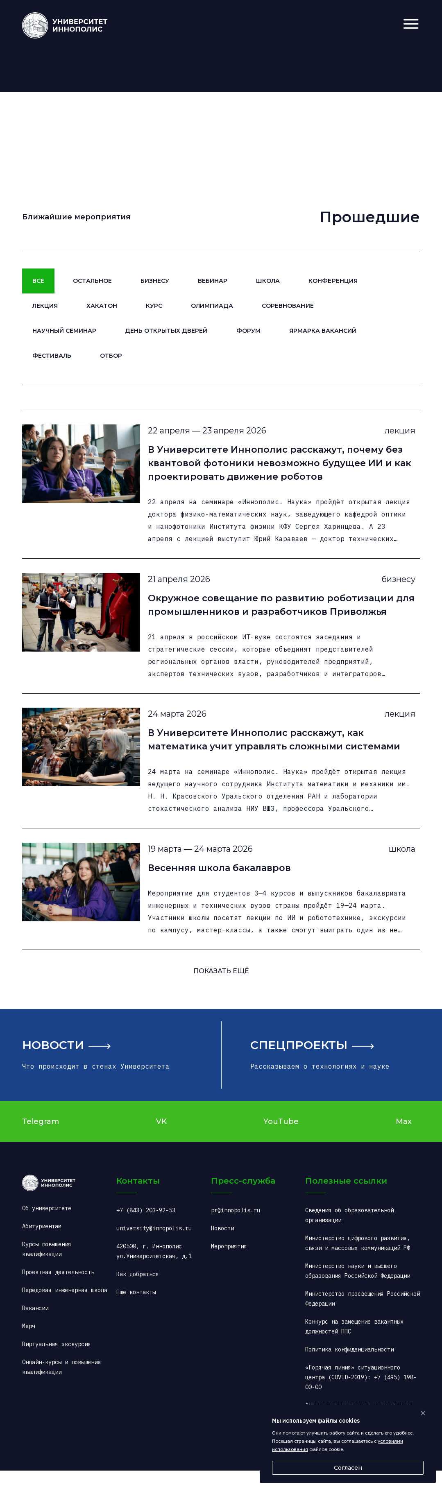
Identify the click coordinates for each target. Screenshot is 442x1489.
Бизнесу (155, 280)
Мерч (28, 1344)
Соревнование (287, 305)
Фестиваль (51, 355)
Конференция (332, 280)
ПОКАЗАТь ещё (221, 989)
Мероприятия (229, 1264)
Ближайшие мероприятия (76, 216)
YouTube (281, 1139)
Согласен (348, 1467)
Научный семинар (64, 330)
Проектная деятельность (58, 1290)
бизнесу (395, 585)
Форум (248, 330)
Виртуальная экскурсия (56, 1362)
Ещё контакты (136, 1310)
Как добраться (137, 1292)
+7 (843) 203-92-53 (145, 1228)
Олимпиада (212, 305)
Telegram (40, 1139)
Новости (53, 1063)
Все (38, 280)
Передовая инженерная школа (64, 1308)
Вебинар (212, 280)
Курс (154, 305)
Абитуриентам (41, 1244)
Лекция (45, 305)
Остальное (92, 280)
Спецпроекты (298, 1063)
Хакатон (101, 305)
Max (404, 1139)
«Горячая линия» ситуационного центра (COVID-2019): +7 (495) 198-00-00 (361, 1395)
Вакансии (35, 1326)
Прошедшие (370, 217)
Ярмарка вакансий (322, 330)
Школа (268, 280)
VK (161, 1139)
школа (398, 864)
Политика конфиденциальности (349, 1368)
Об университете (46, 1226)
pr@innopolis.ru (235, 1228)
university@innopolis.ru (154, 1246)
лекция (396, 432)
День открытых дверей (166, 330)
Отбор (111, 355)
